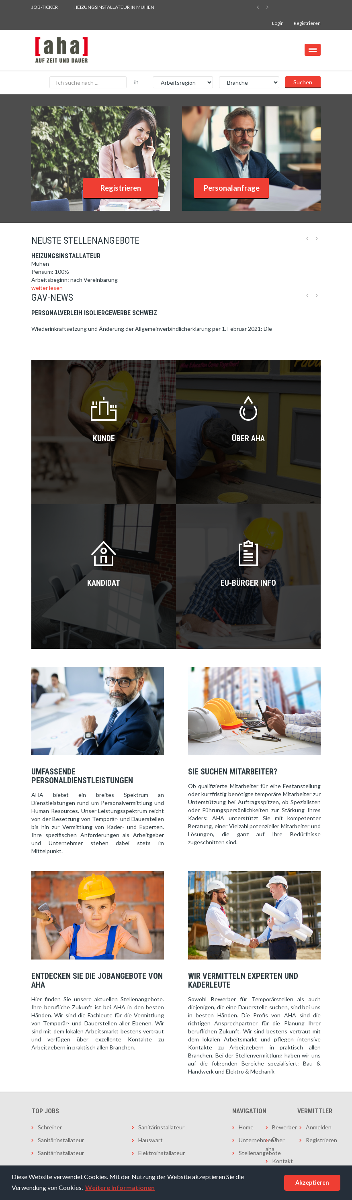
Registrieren (307, 23)
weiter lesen (47, 287)
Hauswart (150, 1140)
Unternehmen (246, 1140)
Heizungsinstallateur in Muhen (114, 7)
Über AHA (248, 438)
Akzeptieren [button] (312, 1182)
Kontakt (279, 1160)
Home (246, 1127)
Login (278, 23)
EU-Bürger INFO (248, 583)
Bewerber (279, 1127)
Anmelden (313, 1127)
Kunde (104, 438)
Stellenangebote (246, 1152)
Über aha (275, 1144)
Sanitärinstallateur (61, 1140)
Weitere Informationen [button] (120, 1187)
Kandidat (103, 583)
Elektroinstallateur (161, 1152)
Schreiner (50, 1127)
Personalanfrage (232, 187)
